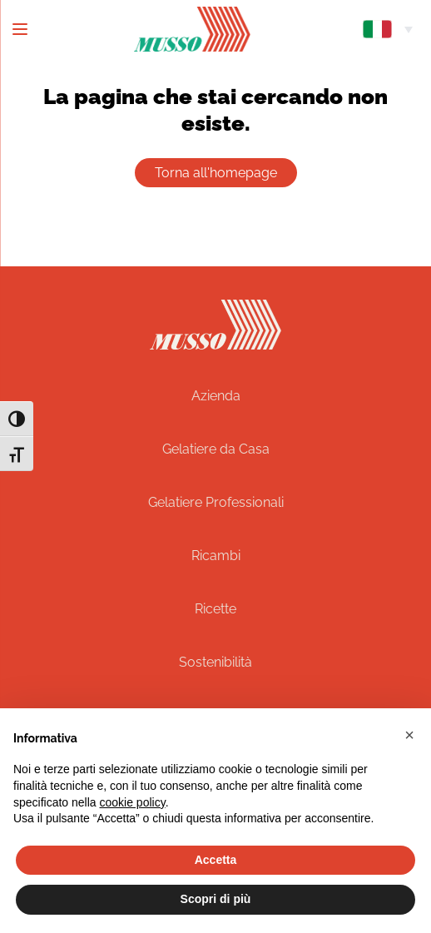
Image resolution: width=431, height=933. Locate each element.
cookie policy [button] (133, 802)
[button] (409, 735)
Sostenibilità (215, 662)
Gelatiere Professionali (216, 502)
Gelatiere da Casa (216, 449)
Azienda (215, 396)
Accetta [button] (216, 859)
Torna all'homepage (216, 173)
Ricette (215, 609)
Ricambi (215, 555)
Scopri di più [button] (216, 899)
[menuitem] (387, 29)
